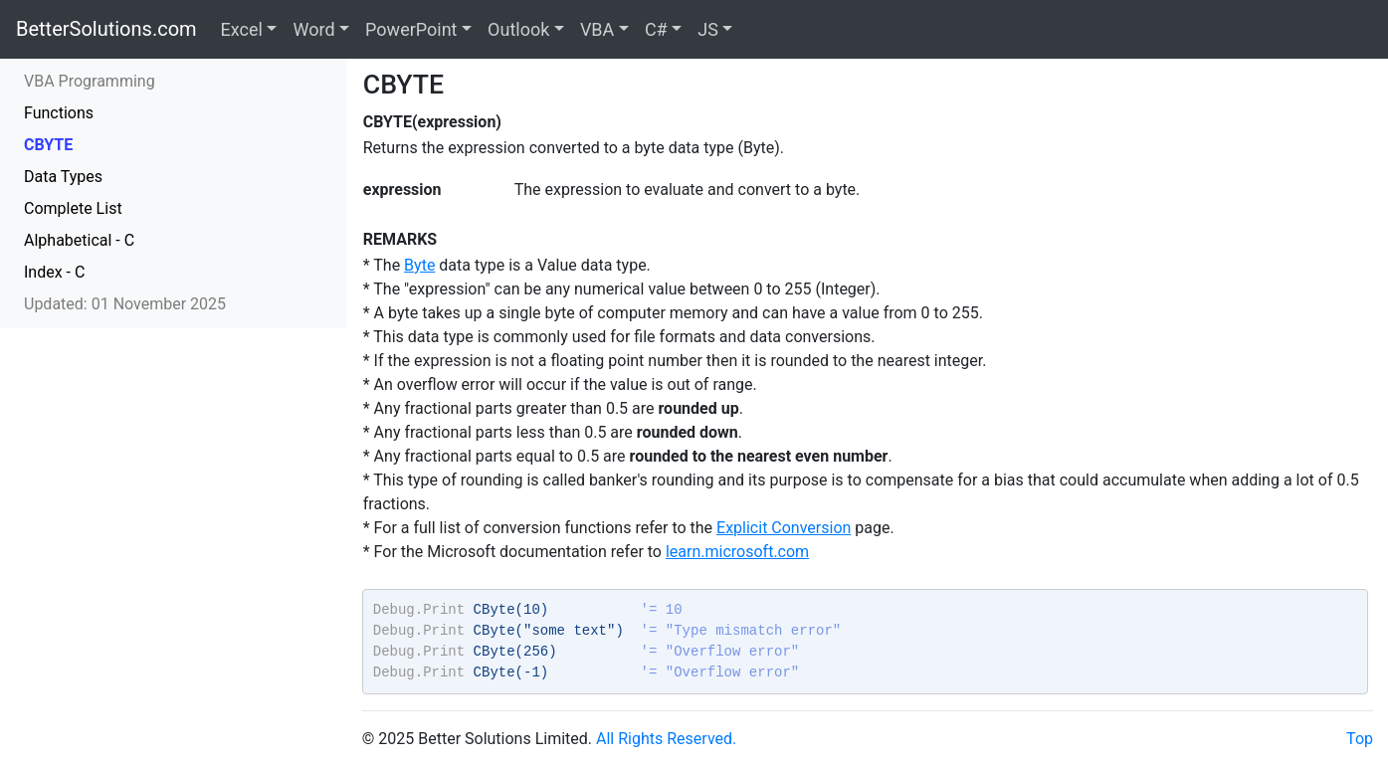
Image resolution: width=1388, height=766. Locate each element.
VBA (597, 29)
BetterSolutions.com (106, 29)
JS (707, 29)
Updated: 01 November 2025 (125, 303)
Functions (59, 112)
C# (656, 29)
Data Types (63, 176)
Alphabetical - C (79, 240)
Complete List (73, 208)
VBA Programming (89, 81)
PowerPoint (411, 29)
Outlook (518, 29)
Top (1359, 738)
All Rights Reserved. (666, 738)
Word (313, 29)
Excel (242, 29)
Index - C (54, 272)
